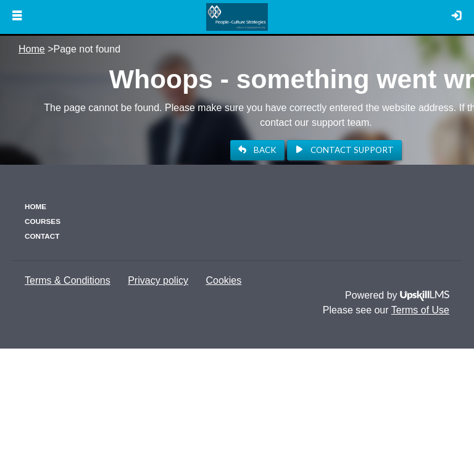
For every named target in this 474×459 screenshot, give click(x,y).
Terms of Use (420, 310)
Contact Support (344, 149)
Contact (42, 236)
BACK (257, 149)
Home (32, 49)
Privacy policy (158, 280)
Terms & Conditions (67, 280)
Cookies (223, 280)
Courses (42, 221)
